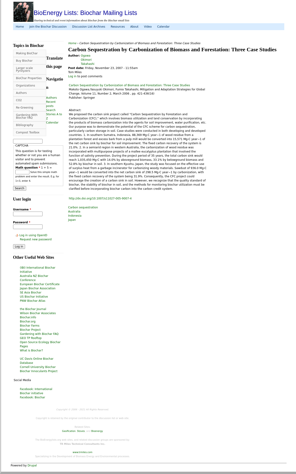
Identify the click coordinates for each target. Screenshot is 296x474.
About (134, 26)
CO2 (19, 100)
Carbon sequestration (83, 207)
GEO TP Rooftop (31, 338)
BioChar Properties (29, 78)
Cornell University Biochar (38, 367)
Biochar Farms (30, 325)
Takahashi (87, 64)
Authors (21, 93)
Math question (27, 167)
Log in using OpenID (33, 235)
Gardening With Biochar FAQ (27, 116)
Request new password (36, 239)
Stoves (81, 431)
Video (148, 26)
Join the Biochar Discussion (48, 26)
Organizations (25, 85)
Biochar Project (30, 329)
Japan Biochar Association (38, 288)
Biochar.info (28, 317)
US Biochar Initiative (34, 296)
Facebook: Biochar (32, 397)
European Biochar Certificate (40, 284)
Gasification (69, 431)
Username (22, 209)
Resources (118, 26)
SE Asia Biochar (30, 292)
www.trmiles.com (82, 452)
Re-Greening (24, 107)
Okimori (86, 59)
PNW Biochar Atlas (33, 300)
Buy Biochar (24, 60)
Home (20, 26)
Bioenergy (97, 431)
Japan (72, 219)
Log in (72, 76)
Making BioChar (27, 53)
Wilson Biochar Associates (38, 313)
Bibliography (24, 125)
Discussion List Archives (88, 26)
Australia (74, 211)
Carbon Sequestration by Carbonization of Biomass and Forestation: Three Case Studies (129, 85)
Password (21, 222)
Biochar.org (28, 321)
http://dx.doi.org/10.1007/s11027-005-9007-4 (100, 198)
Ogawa (86, 55)
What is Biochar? (31, 350)
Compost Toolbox (28, 132)
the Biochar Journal (33, 309)
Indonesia (75, 215)
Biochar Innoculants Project (39, 371)
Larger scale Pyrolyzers (24, 69)
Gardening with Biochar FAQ (39, 334)
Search (51, 110)
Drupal (32, 465)
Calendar (163, 26)
